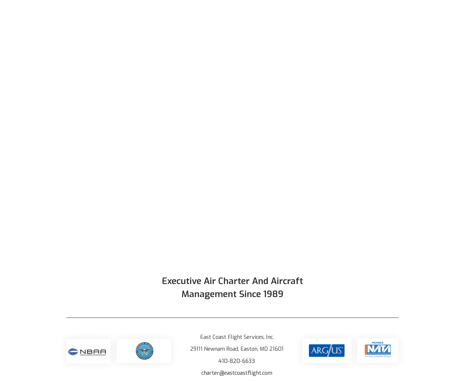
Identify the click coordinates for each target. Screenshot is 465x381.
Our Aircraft (267, 14)
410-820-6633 (237, 361)
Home (235, 14)
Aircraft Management (319, 14)
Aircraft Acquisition (380, 14)
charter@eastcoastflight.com (236, 373)
